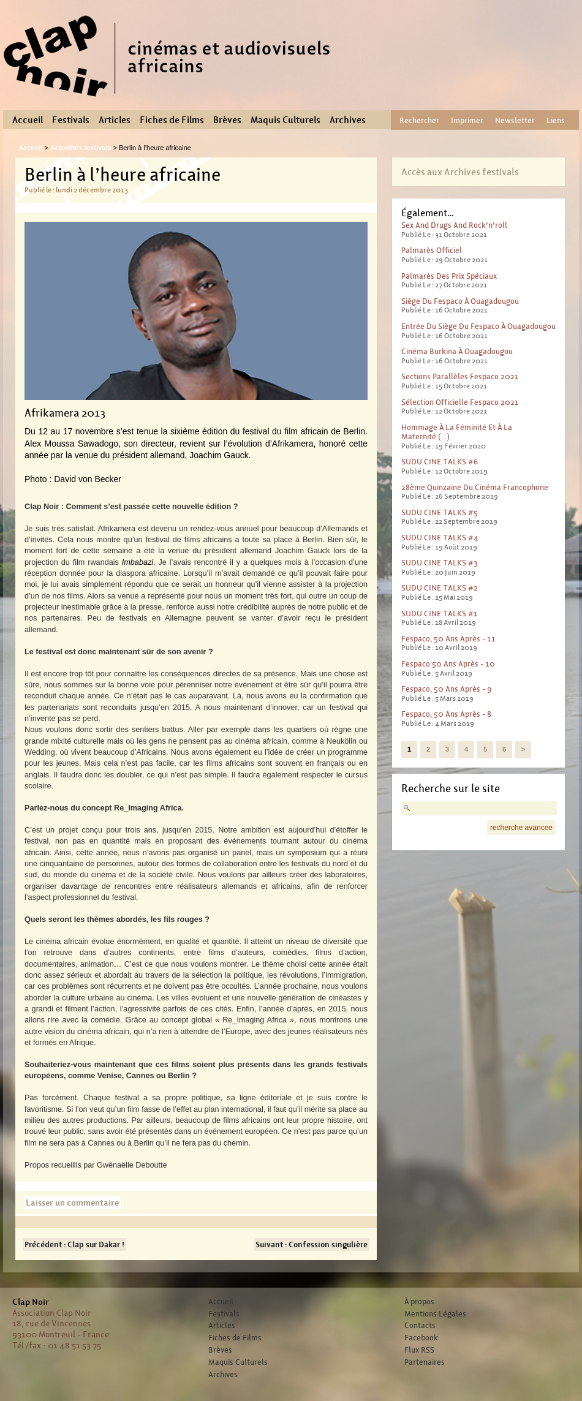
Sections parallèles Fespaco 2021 (460, 376)
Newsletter (515, 120)
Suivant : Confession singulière (311, 1244)
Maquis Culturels (285, 120)
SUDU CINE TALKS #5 (439, 512)
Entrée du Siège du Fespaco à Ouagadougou (478, 326)
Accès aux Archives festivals (460, 172)
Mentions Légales (435, 1314)
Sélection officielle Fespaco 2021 (460, 402)
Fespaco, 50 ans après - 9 (446, 688)
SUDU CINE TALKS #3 (439, 562)
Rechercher (419, 120)
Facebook (421, 1338)
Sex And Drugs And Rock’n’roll (454, 225)
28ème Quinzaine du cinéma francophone (474, 487)
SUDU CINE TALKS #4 (439, 537)
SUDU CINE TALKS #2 (439, 587)
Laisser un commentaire (72, 1202)
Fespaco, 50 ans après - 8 (446, 714)
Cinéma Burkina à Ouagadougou (457, 351)
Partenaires (424, 1362)
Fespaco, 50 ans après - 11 (448, 638)
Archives (348, 120)
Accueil (27, 120)
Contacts (420, 1326)
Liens (555, 120)
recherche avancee (521, 827)
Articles (114, 120)
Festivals (70, 120)
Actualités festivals (80, 147)
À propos (419, 1302)
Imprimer (467, 120)
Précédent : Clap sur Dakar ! (74, 1244)
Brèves (227, 120)
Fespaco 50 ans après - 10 (448, 663)
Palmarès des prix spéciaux (449, 276)
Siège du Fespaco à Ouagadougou (460, 301)
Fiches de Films (172, 120)
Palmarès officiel (431, 250)
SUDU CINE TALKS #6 (439, 461)
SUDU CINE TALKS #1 (439, 613)
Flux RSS (419, 1350)
